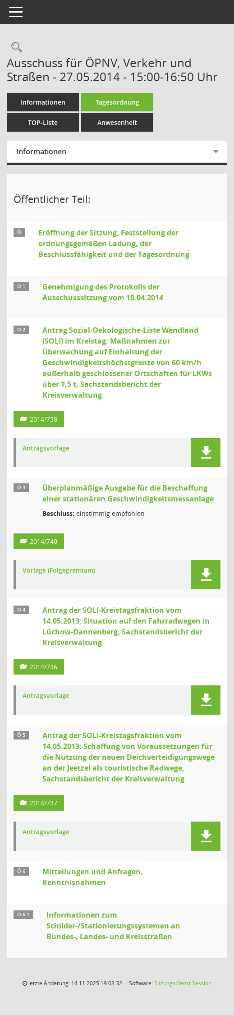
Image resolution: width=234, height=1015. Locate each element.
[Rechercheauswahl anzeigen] (14, 47)
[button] (205, 452)
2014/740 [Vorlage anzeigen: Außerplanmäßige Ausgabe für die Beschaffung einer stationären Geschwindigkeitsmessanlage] (43, 541)
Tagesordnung (117, 102)
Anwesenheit (117, 122)
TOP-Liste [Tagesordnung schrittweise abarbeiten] (43, 122)
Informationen (43, 102)
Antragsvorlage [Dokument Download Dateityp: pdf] (46, 448)
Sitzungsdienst (182, 983)
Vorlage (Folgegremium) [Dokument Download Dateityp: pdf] (59, 570)
